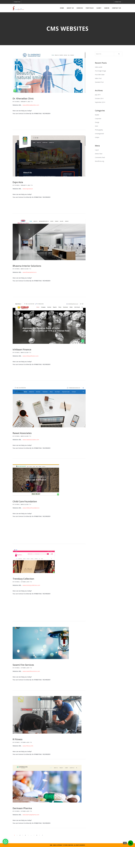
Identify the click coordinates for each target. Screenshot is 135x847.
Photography (99, 130)
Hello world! (98, 67)
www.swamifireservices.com (31, 671)
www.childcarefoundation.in (31, 508)
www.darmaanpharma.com (31, 815)
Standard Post (99, 82)
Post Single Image (100, 71)
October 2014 (99, 98)
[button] (5, 841)
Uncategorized (99, 133)
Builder (97, 115)
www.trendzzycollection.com (31, 585)
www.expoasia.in (28, 189)
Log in (97, 150)
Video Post (98, 78)
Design (97, 122)
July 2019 (97, 95)
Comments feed (100, 157)
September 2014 (100, 102)
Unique (97, 137)
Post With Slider (100, 74)
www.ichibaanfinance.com (30, 356)
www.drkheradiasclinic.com (31, 105)
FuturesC (17, 101)
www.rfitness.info (28, 746)
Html (96, 126)
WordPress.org (99, 161)
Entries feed (98, 154)
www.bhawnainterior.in (29, 272)
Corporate (98, 118)
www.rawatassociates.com (31, 439)
